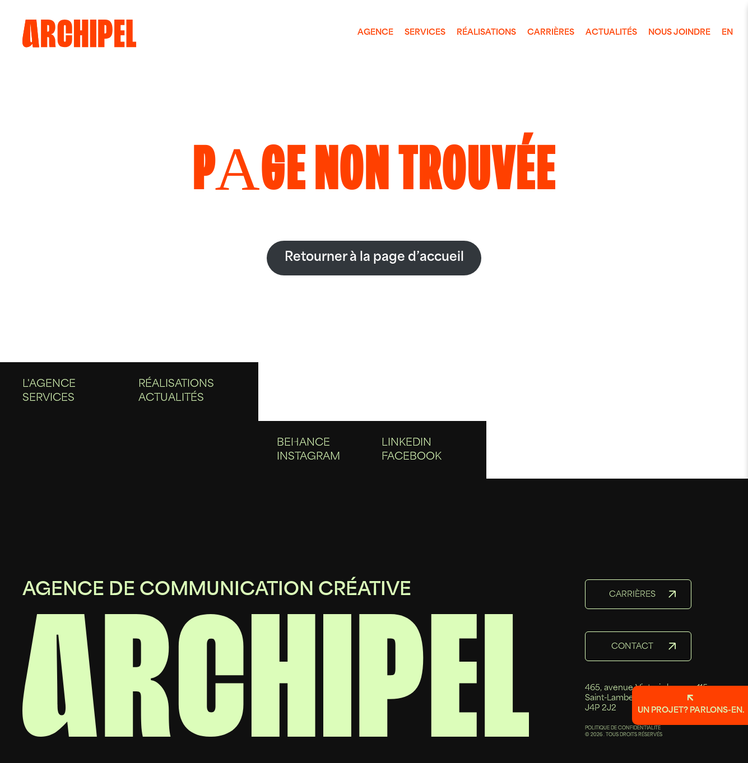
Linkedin (406, 448)
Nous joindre (679, 33)
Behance (303, 448)
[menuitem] (375, 33)
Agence (375, 33)
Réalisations (486, 33)
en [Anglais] (727, 33)
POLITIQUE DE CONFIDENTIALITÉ (623, 728)
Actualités (611, 33)
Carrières (550, 33)
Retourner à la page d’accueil (374, 257)
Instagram (308, 462)
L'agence (49, 395)
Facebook (412, 462)
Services (425, 33)
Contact (632, 647)
